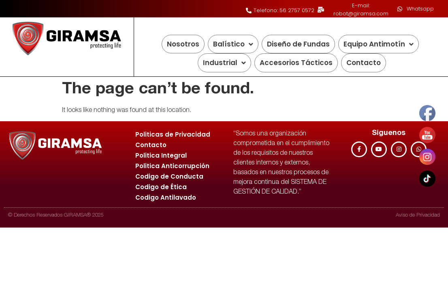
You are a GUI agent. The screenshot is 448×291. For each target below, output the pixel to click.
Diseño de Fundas (298, 44)
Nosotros (183, 44)
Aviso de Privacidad (418, 215)
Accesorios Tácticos (296, 62)
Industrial (224, 62)
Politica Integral (161, 155)
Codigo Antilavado (165, 197)
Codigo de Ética (161, 187)
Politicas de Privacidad (172, 134)
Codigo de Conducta (169, 176)
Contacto (363, 62)
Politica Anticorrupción (172, 166)
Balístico (233, 44)
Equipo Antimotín (378, 44)
